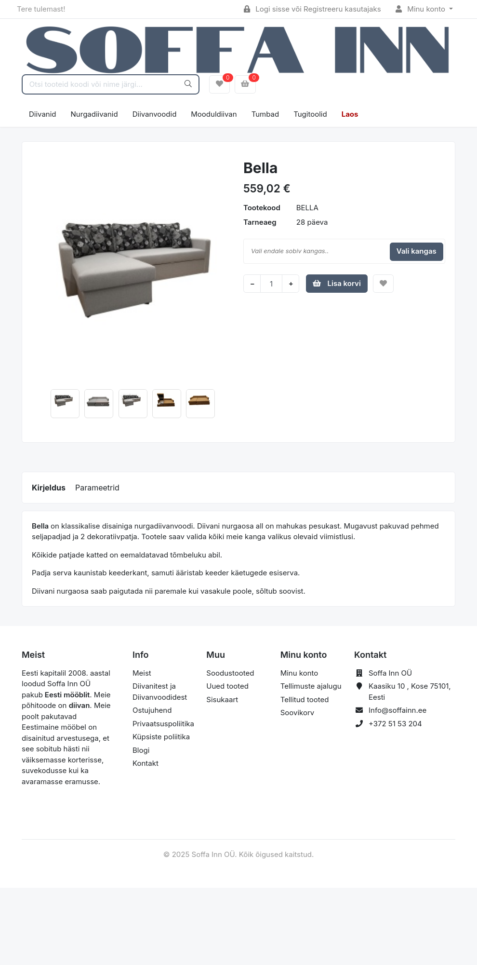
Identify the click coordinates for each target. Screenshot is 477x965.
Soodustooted (230, 673)
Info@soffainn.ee (397, 710)
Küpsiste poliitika (161, 736)
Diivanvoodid (154, 114)
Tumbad (265, 114)
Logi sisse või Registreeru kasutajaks (312, 9)
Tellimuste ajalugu (311, 686)
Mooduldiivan (214, 114)
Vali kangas (417, 251)
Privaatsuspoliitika (163, 723)
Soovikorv (297, 712)
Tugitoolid (310, 114)
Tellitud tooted (304, 699)
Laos (350, 114)
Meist (141, 673)
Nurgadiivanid (94, 114)
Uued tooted (227, 686)
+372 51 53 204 (395, 723)
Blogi (140, 750)
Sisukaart (222, 699)
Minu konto (422, 9)
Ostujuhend (152, 710)
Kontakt (145, 763)
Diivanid (42, 114)
